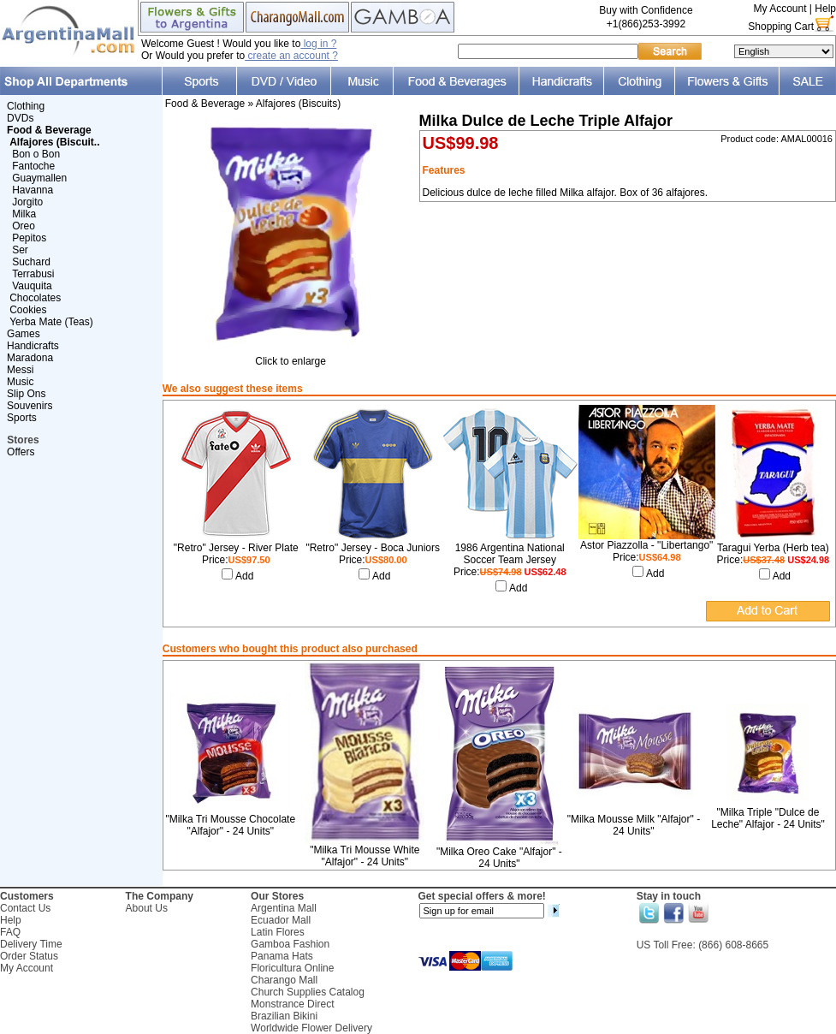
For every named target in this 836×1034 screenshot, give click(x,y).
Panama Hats (282, 956)
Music (20, 382)
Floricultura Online (292, 968)
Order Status (29, 956)
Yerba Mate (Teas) (51, 322)
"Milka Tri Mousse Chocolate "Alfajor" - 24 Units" (230, 825)
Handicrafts (33, 346)
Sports (22, 418)
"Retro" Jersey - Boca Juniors (372, 548)
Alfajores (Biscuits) (298, 104)
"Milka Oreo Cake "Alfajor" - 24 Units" (499, 858)
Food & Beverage (205, 104)
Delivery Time (31, 944)
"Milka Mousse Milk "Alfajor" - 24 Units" (633, 825)
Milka (24, 214)
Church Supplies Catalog (308, 992)
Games (23, 334)
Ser (20, 250)
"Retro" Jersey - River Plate (236, 548)
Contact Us (25, 908)
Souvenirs (29, 406)
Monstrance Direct (292, 1004)
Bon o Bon (36, 154)
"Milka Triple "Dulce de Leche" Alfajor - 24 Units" (768, 818)
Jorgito (27, 202)
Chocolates (35, 298)
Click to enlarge (290, 356)
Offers (20, 452)
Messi (20, 370)
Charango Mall (284, 980)
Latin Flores (278, 932)
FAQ (10, 932)
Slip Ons (26, 394)
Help (825, 9)
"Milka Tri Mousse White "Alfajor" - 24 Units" (364, 856)
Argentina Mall (284, 908)
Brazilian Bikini (284, 1016)
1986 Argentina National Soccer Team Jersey (510, 554)
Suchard (31, 262)
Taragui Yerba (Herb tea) (773, 548)
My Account (779, 9)
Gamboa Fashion (290, 944)
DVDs (20, 118)
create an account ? (291, 56)
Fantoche (33, 166)
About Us (147, 908)
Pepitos (29, 238)
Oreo (23, 226)
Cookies (27, 310)
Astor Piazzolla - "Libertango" (646, 545)
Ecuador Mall (281, 920)
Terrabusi (33, 274)
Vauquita (31, 286)
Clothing (25, 106)
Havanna (32, 190)
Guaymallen (39, 178)
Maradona (30, 358)
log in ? (318, 44)
